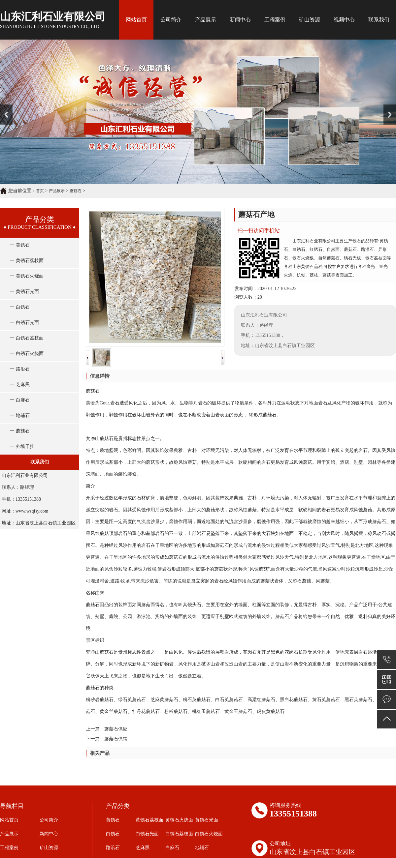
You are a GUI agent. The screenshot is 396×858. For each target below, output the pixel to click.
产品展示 (205, 19)
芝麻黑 (142, 847)
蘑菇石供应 (115, 728)
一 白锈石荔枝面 (27, 338)
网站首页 (136, 19)
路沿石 (113, 847)
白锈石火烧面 (209, 833)
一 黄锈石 (20, 245)
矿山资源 (309, 19)
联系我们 (378, 19)
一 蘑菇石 (20, 431)
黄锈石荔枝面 (149, 819)
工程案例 (274, 19)
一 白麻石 (20, 400)
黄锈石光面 (206, 819)
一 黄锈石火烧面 (27, 276)
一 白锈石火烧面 (27, 353)
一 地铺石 (20, 415)
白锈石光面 (147, 833)
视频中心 (344, 19)
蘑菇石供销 (115, 738)
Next (387, 106)
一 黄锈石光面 (24, 291)
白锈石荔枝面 (179, 833)
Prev (3, 106)
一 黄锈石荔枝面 (27, 260)
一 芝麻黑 (20, 384)
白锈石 (113, 833)
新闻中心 (240, 19)
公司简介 (171, 19)
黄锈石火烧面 (179, 819)
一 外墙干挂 (22, 446)
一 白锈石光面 (24, 322)
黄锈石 (113, 819)
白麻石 (172, 847)
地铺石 (202, 847)
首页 (40, 191)
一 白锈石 (20, 307)
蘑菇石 (76, 191)
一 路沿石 (20, 369)
